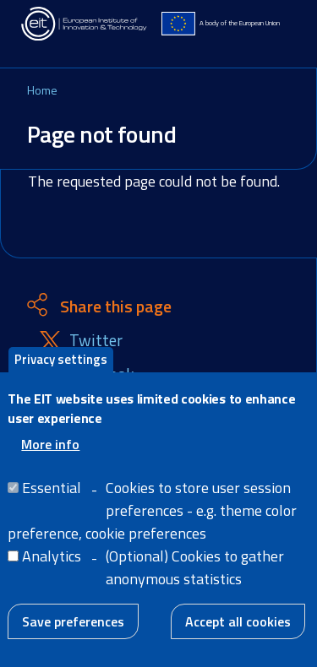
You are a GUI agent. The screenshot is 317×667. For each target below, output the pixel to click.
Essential (51, 500)
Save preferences (73, 634)
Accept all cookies (238, 634)
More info (50, 457)
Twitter (96, 340)
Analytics (51, 568)
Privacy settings (60, 372)
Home (42, 90)
